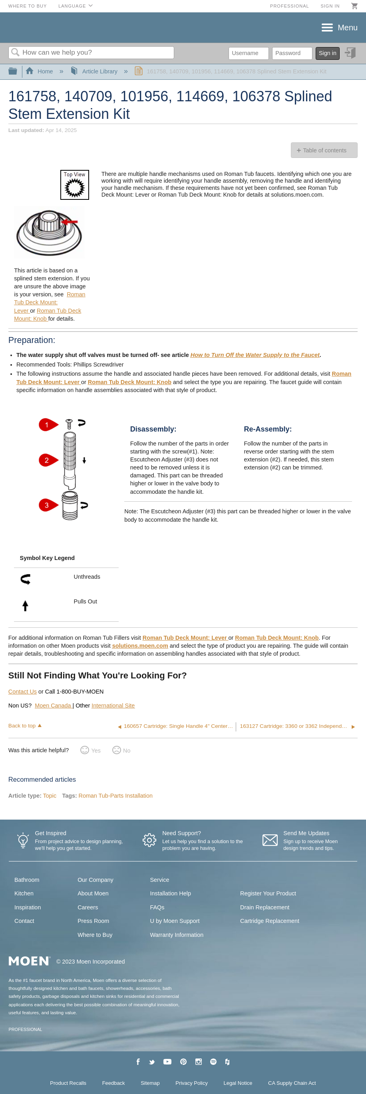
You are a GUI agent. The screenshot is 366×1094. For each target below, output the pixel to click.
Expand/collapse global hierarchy (18, 72)
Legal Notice (238, 1083)
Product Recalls (68, 1083)
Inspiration (27, 907)
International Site (113, 705)
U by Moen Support (175, 921)
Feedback (113, 1083)
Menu (348, 27)
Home (40, 71)
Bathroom (26, 880)
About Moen (93, 893)
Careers (88, 907)
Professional (289, 6)
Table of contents (324, 150)
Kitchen (24, 893)
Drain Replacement (264, 907)
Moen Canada (53, 705)
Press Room (93, 921)
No (126, 750)
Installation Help (170, 893)
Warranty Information (177, 935)
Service (159, 880)
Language (72, 6)
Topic (50, 795)
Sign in (330, 6)
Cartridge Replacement (269, 921)
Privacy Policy (191, 1083)
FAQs (157, 907)
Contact (24, 921)
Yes (95, 750)
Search (15, 53)
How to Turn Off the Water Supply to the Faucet (255, 355)
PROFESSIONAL (25, 1029)
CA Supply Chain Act (292, 1083)
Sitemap (150, 1083)
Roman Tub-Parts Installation (115, 795)
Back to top (22, 726)
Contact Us (22, 691)
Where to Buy (27, 6)
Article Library (94, 71)
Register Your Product (268, 893)
